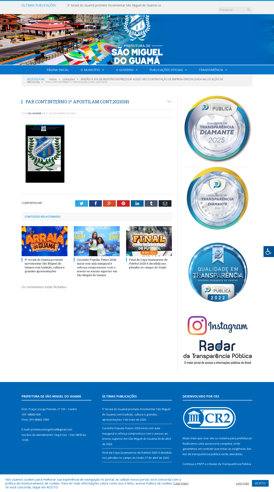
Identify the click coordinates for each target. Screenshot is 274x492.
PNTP (200, 460)
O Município (90, 65)
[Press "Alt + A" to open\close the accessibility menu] (269, 251)
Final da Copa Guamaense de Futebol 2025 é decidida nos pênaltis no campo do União (148, 259)
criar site (208, 434)
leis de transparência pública (201, 450)
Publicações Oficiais (166, 65)
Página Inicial (58, 65)
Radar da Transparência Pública (230, 460)
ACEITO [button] (260, 483)
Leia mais (181, 483)
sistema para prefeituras (235, 434)
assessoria (212, 439)
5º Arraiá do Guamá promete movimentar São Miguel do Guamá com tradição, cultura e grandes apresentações (116, 5)
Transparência (211, 65)
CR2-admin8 (34, 109)
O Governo (125, 65)
